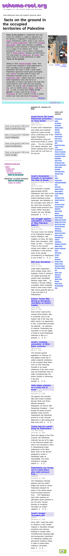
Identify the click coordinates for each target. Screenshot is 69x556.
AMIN (56, 121)
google (57, 65)
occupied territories (14, 173)
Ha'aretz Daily (59, 174)
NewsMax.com (59, 237)
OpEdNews (58, 242)
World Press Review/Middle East (59, 286)
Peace (36, 55)
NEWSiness (58, 231)
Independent (58, 180)
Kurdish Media (59, 207)
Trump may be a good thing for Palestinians (41, 427)
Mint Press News (60, 224)
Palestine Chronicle (60, 244)
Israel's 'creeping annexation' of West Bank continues (40, 344)
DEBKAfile (58, 158)
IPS (56, 176)
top (62, 551)
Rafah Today (58, 246)
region (7, 167)
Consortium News (60, 156)
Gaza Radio (58, 167)
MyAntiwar (58, 229)
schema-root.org (12, 164)
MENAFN (57, 209)
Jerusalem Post (59, 198)
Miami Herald (59, 218)
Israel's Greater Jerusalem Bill (38, 514)
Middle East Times (60, 222)
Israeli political (19, 53)
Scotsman (57, 259)
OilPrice (57, 239)
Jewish (13, 74)
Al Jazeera (58, 123)
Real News (58, 253)
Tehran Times (59, 264)
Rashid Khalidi (25, 64)
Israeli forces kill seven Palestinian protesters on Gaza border (42, 119)
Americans (26, 55)
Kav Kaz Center (59, 204)
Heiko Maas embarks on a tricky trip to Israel (41, 387)
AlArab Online (59, 128)
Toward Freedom (60, 266)
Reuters (57, 255)
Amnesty (57, 132)
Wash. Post (58, 272)
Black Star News (60, 145)
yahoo (64, 65)
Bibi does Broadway (40, 262)
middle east (10, 169)
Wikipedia (41, 98)
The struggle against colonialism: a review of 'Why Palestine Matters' (41, 222)
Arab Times (58, 138)
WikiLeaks (58, 275)
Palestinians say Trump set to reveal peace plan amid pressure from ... (42, 471)
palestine (9, 171)
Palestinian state (13, 78)
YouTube (63, 66)
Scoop (56, 257)
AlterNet (57, 130)
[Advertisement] (42, 163)
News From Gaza (60, 233)
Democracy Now (59, 163)
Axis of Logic (59, 141)
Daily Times (58, 160)
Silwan (31, 88)
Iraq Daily (57, 187)
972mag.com (58, 119)
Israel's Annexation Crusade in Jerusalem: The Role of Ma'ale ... (41, 178)
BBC (56, 143)
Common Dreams (60, 154)
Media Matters (59, 215)
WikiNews (57, 277)
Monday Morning (60, 226)
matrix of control (14, 183)
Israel (8, 41)
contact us (55, 102)
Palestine (34, 96)
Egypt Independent (60, 165)
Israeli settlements (20, 43)
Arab (24, 86)
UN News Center (60, 268)
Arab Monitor (58, 136)
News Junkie (58, 235)
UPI (56, 270)
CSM (56, 147)
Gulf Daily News (59, 171)
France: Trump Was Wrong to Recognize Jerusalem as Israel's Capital (41, 302)
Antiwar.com (58, 134)
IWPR (56, 178)
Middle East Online (60, 220)
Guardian (57, 169)
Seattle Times (59, 261)
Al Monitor (58, 125)
